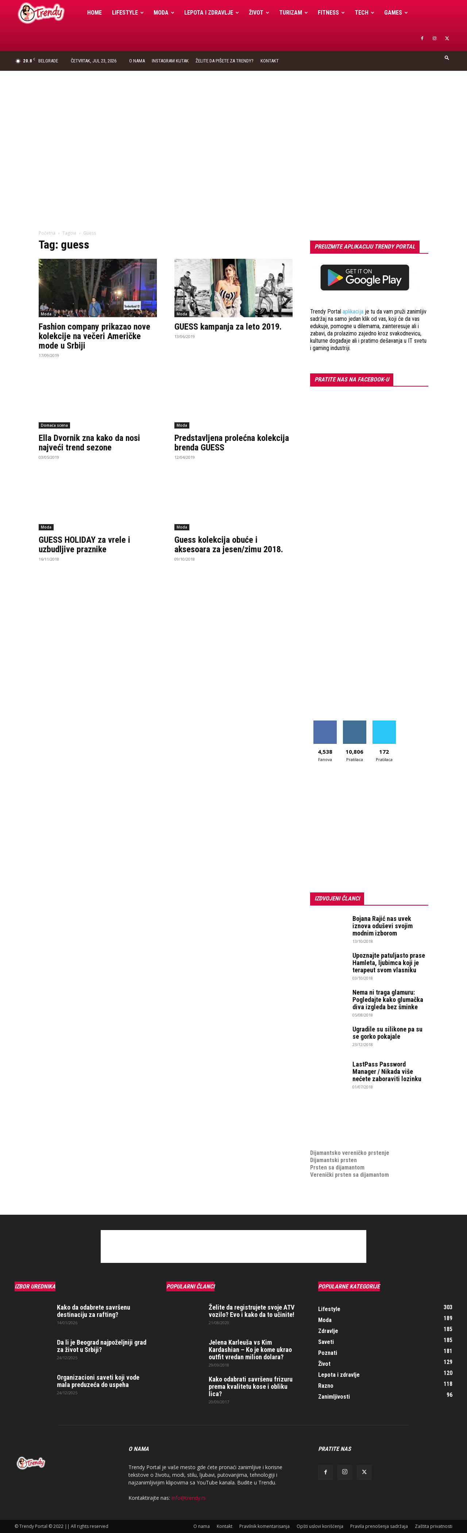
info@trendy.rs (188, 1497)
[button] (446, 57)
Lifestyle (128, 12)
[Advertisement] (233, 125)
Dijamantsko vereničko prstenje (349, 1145)
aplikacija (353, 311)
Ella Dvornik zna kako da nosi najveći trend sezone (89, 443)
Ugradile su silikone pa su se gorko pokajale (387, 1032)
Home (94, 12)
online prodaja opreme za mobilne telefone (364, 1130)
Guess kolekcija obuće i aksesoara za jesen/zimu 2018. (228, 544)
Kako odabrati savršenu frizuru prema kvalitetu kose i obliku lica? (251, 1386)
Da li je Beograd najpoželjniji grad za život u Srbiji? (101, 1345)
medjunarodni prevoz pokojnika (349, 1138)
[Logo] (48, 13)
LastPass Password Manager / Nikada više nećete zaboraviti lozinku (386, 1071)
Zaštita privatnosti (433, 1526)
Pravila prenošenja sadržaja (379, 1526)
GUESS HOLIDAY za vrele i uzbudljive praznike (84, 544)
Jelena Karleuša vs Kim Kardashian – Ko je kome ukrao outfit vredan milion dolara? (250, 1349)
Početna (47, 233)
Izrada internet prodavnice (343, 1123)
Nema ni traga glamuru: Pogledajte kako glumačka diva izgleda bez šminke (387, 999)
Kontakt (269, 61)
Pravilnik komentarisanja (264, 1526)
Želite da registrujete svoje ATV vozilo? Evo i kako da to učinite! (251, 1310)
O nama (137, 61)
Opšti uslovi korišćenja (320, 1526)
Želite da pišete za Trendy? (225, 61)
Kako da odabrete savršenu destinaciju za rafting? (93, 1310)
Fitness (331, 12)
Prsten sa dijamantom (337, 1167)
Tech (364, 12)
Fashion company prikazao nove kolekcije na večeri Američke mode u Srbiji (94, 336)
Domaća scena (54, 425)
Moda (164, 12)
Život (259, 12)
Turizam (293, 12)
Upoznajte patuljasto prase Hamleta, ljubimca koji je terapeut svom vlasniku (388, 963)
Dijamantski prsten (333, 1160)
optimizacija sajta (332, 1109)
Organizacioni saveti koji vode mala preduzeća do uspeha (98, 1380)
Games (396, 12)
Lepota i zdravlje (211, 12)
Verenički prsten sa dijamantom (349, 1174)
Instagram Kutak (170, 61)
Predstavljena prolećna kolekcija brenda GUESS (231, 443)
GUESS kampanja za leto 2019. (228, 327)
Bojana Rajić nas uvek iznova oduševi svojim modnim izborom (382, 926)
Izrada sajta (324, 1116)
